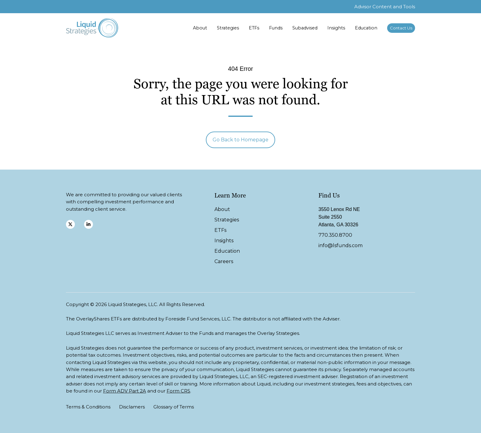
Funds (276, 28)
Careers (223, 261)
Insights (336, 28)
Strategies (228, 28)
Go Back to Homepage (240, 140)
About (200, 28)
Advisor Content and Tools (384, 7)
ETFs (254, 28)
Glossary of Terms (173, 407)
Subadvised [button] (304, 28)
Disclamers (132, 407)
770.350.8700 (335, 235)
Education (366, 28)
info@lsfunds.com (340, 245)
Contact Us (401, 27)
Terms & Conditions (88, 407)
